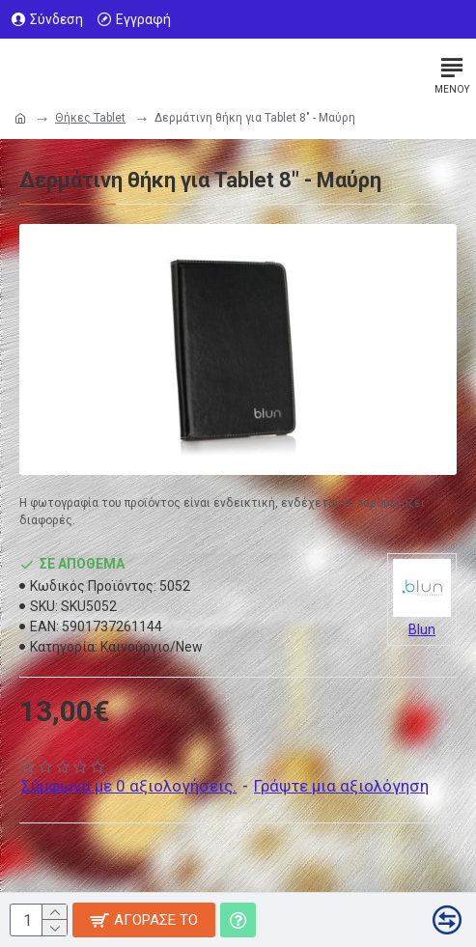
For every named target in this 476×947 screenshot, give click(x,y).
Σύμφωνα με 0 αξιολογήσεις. (129, 785)
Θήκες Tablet (90, 118)
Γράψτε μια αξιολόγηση (341, 785)
